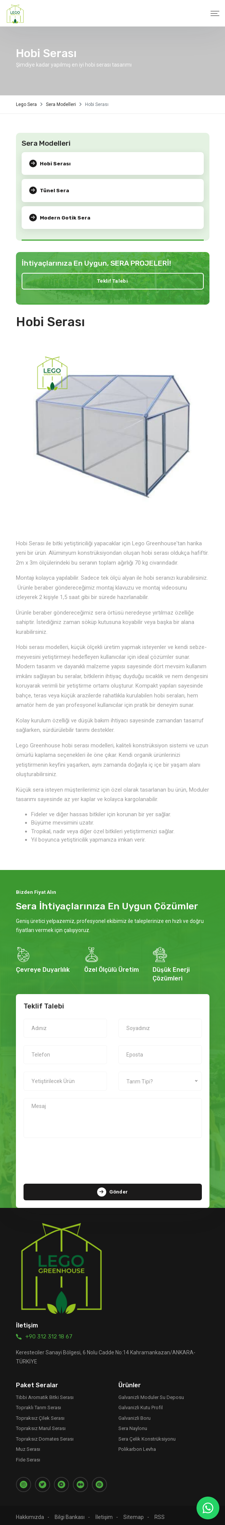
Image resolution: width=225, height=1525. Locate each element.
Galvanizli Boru (134, 1413)
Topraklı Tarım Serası (38, 1402)
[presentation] (112, 1157)
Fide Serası (28, 1454)
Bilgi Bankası (70, 1512)
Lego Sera (26, 104)
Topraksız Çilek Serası (40, 1413)
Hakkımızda (30, 1512)
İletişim (104, 1512)
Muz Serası (28, 1444)
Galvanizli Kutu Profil (140, 1402)
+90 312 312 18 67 (48, 1331)
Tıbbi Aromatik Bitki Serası (45, 1392)
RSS (159, 1512)
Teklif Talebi (112, 280)
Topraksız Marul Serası (41, 1423)
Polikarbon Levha (137, 1444)
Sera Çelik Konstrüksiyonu (147, 1433)
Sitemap (133, 1512)
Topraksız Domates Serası (45, 1433)
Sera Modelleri (61, 104)
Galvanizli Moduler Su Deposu (151, 1392)
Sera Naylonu (132, 1423)
